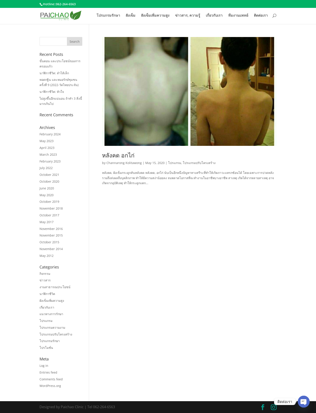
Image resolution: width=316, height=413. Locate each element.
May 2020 (47, 195)
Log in (44, 366)
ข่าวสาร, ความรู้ (187, 16)
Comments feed (51, 379)
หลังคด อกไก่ (118, 155)
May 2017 (47, 222)
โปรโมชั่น (46, 348)
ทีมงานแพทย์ (238, 16)
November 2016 (51, 229)
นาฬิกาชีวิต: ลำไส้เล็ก (54, 73)
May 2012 (47, 256)
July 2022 (46, 168)
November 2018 (51, 208)
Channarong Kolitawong (124, 163)
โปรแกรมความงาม (52, 327)
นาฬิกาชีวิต (47, 294)
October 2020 (49, 181)
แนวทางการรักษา (51, 314)
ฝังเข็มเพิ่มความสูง (155, 16)
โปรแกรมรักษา (108, 16)
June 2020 (47, 188)
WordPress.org (50, 386)
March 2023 (48, 154)
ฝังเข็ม (130, 16)
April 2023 (47, 148)
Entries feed (48, 372)
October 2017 (49, 215)
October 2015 (49, 242)
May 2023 (47, 141)
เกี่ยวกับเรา (214, 16)
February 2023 (50, 161)
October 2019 (49, 201)
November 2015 (51, 235)
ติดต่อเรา (261, 16)
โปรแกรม (174, 163)
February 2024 (50, 134)
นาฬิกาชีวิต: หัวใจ (52, 92)
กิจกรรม (45, 274)
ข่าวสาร (45, 280)
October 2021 (49, 175)
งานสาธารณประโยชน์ (55, 287)
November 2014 (51, 249)
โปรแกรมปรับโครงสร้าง (199, 163)
